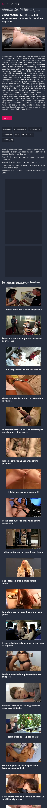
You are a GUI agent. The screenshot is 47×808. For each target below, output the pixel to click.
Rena (17, 134)
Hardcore (7, 118)
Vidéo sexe (6, 9)
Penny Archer (35, 129)
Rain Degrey (8, 139)
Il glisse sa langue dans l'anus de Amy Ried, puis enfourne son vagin (23, 166)
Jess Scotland (27, 134)
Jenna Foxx (7, 134)
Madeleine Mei (20, 129)
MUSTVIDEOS (12, 4)
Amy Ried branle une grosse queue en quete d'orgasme (23, 158)
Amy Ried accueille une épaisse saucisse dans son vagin (23, 172)
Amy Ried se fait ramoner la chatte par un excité (22, 162)
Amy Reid (15, 9)
